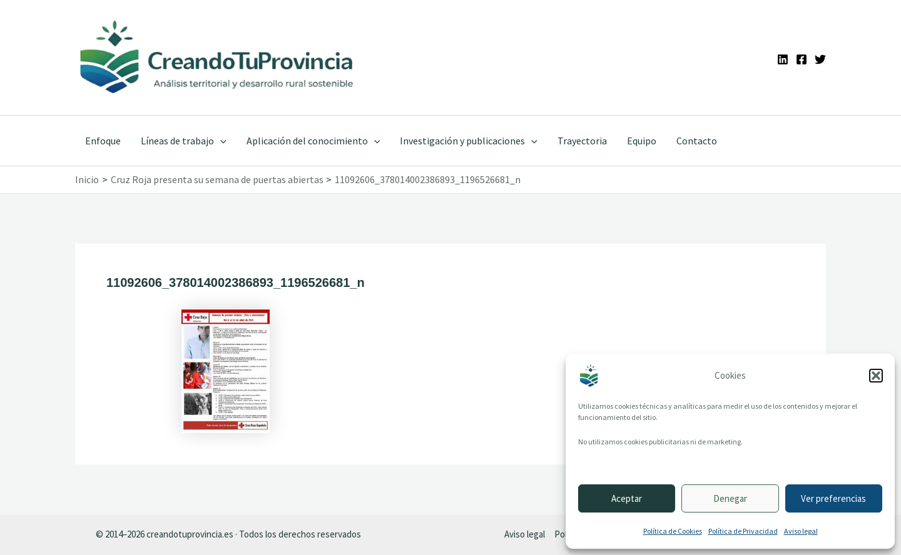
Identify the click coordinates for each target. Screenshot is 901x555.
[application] (220, 141)
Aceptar (626, 498)
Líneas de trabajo (184, 141)
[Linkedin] (782, 59)
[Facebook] (801, 59)
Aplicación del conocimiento (313, 141)
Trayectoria (582, 140)
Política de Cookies (672, 531)
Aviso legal (801, 531)
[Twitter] (820, 59)
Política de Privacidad (743, 531)
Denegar (730, 498)
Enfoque (103, 140)
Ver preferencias (833, 498)
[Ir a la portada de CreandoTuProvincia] (217, 57)
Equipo (641, 140)
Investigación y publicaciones (468, 141)
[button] (876, 375)
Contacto (696, 140)
